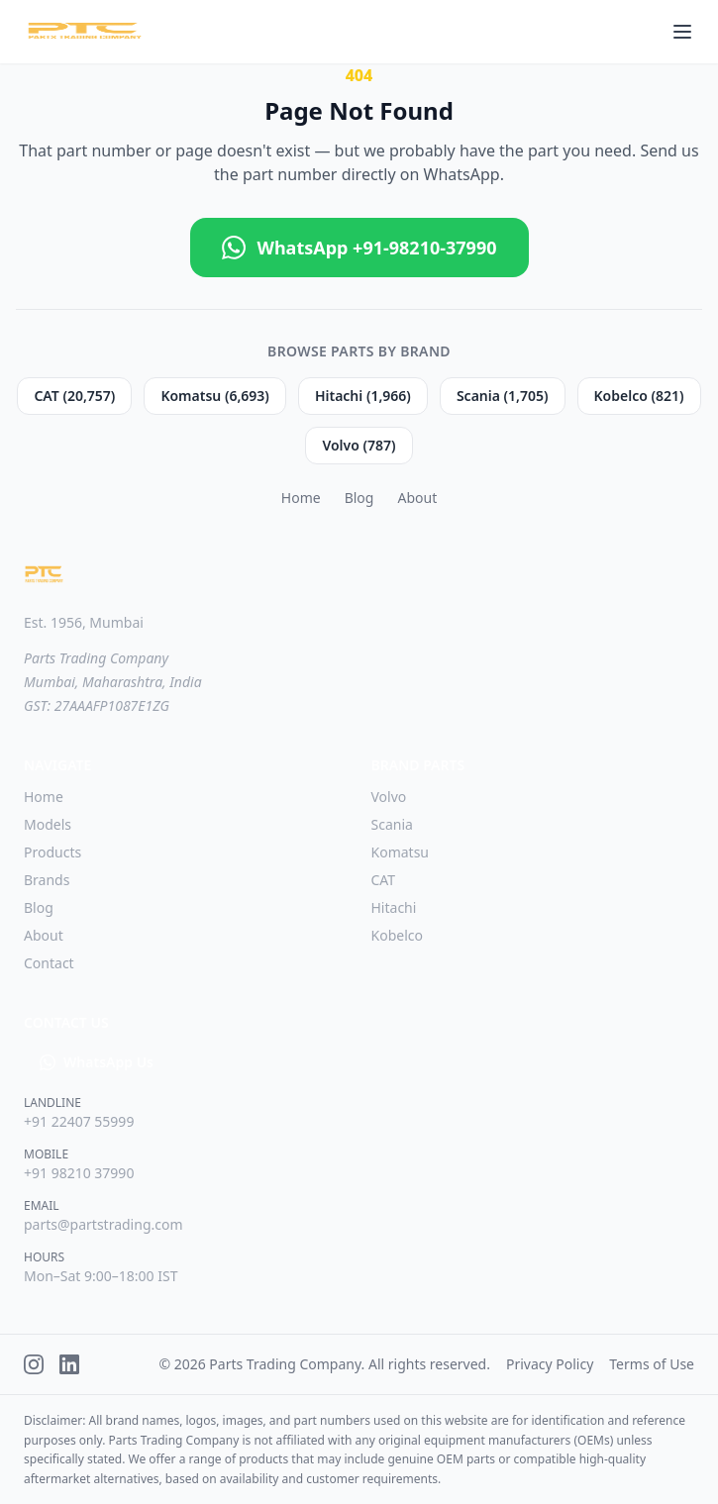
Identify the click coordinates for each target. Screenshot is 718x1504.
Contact (49, 962)
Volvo (389, 796)
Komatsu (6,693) (214, 395)
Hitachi (394, 907)
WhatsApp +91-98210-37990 (359, 247)
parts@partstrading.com (103, 1224)
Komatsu (400, 852)
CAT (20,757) (74, 395)
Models (47, 824)
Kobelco (397, 935)
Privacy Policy (549, 1363)
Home (301, 497)
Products (52, 852)
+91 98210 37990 (79, 1172)
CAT (383, 879)
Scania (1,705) (503, 395)
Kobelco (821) (639, 395)
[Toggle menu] (682, 32)
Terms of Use (651, 1363)
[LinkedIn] (69, 1364)
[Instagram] (34, 1364)
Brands (46, 879)
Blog (359, 497)
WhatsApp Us (97, 1062)
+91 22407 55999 (79, 1121)
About (417, 497)
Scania (392, 824)
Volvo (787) (358, 445)
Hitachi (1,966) (363, 395)
